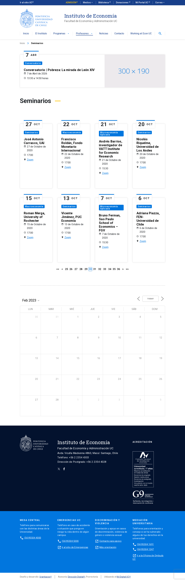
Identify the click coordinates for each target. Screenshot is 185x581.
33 (104, 269)
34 (109, 269)
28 (81, 269)
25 (66, 269)
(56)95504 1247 (145, 549)
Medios (88, 2)
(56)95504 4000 (32, 538)
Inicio (26, 33)
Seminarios (31, 132)
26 (70, 269)
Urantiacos (44, 577)
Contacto (119, 33)
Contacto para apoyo (110, 541)
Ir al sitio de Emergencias (75, 547)
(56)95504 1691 (145, 544)
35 (114, 269)
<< (57, 269)
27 (76, 269)
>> (127, 269)
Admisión (71, 2)
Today (150, 299)
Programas (61, 33)
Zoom (30, 159)
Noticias (103, 33)
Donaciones (122, 2)
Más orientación (107, 547)
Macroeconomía (72, 132)
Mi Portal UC (142, 2)
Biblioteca (103, 2)
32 (99, 269)
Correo (160, 2)
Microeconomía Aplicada (109, 133)
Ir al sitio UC (26, 2)
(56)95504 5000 (70, 541)
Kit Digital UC (123, 577)
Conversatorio (33, 63)
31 (94, 269)
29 (86, 269)
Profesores (84, 33)
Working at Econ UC (141, 33)
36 (118, 269)
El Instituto (41, 33)
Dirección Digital (75, 577)
